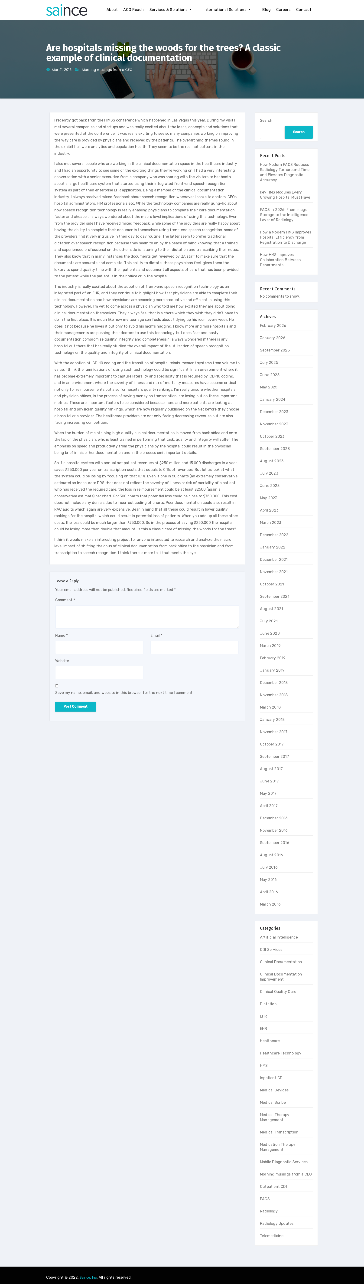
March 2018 (270, 707)
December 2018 (274, 682)
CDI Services (271, 949)
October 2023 (272, 436)
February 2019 (273, 658)
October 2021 (272, 584)
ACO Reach (146, 9)
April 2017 (269, 806)
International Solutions (233, 9)
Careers (283, 9)
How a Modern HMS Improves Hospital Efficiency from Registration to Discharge (285, 237)
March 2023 (270, 522)
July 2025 (269, 362)
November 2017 (274, 732)
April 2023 (269, 510)
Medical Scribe (273, 1102)
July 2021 (269, 621)
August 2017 (271, 769)
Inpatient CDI (272, 1078)
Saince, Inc (88, 1277)
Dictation (268, 1004)
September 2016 (274, 843)
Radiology (269, 1211)
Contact (304, 9)
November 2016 (274, 830)
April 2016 (269, 892)
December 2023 (274, 412)
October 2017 (272, 744)
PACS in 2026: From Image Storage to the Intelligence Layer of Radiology (284, 214)
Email (156, 635)
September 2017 (274, 756)
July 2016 (269, 867)
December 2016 (274, 818)
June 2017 (269, 781)
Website (62, 661)
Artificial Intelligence (279, 937)
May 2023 (268, 498)
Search (266, 120)
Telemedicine (271, 1236)
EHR (263, 1016)
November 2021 (274, 572)
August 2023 (271, 461)
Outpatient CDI (273, 1186)
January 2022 (272, 547)
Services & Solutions (183, 9)
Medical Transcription (279, 1132)
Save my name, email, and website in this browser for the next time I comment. (124, 692)
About (125, 9)
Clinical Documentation (281, 962)
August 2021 (271, 609)
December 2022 (274, 535)
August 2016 (271, 855)
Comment (65, 600)
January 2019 (272, 670)
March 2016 (270, 904)
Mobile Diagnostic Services (284, 1162)
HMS (264, 1065)
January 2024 (272, 399)
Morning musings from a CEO (107, 69)
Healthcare (270, 1041)
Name (61, 635)
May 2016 (268, 879)
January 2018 (272, 719)
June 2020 (270, 633)
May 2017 (268, 793)
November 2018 (274, 695)
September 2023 (275, 449)
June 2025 (270, 375)
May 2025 (268, 387)
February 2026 (273, 325)
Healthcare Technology (280, 1053)
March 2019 (270, 646)
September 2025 (275, 350)
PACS (265, 1199)
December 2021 (274, 559)
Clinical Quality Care (278, 991)
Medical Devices (274, 1090)
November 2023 (274, 424)
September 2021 (274, 596)
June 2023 (270, 485)
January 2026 (272, 338)
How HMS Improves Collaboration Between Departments (280, 260)
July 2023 (269, 473)
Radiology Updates (276, 1223)
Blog (266, 9)
